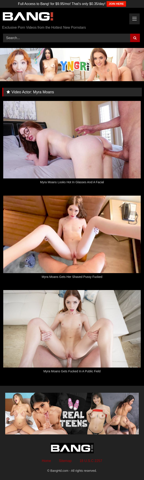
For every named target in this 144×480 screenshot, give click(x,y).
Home (46, 461)
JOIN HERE (116, 3)
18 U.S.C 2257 (90, 461)
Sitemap (65, 461)
